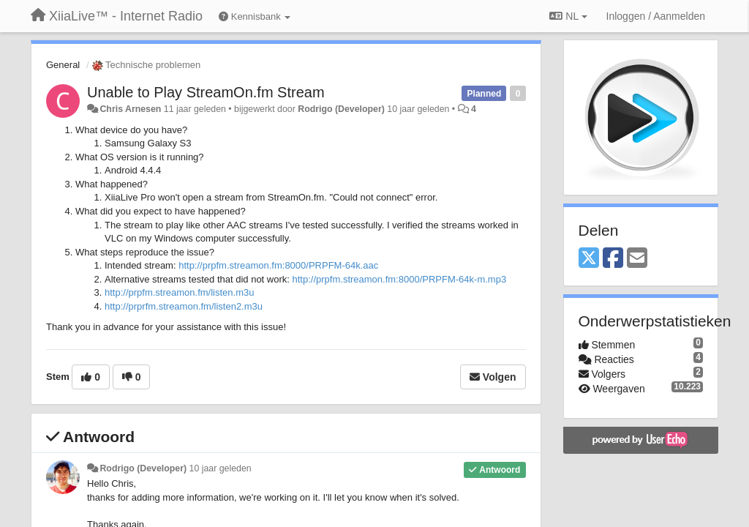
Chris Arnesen (130, 109)
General (63, 64)
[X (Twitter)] (589, 259)
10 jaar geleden (220, 468)
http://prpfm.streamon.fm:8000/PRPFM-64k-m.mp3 (400, 279)
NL (568, 16)
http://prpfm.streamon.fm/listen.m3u (179, 292)
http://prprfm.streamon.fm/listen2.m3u (184, 306)
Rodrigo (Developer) (341, 109)
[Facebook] (613, 259)
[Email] (637, 259)
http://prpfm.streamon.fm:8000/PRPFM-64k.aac (278, 265)
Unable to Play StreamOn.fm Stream (206, 92)
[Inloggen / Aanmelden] (656, 16)
